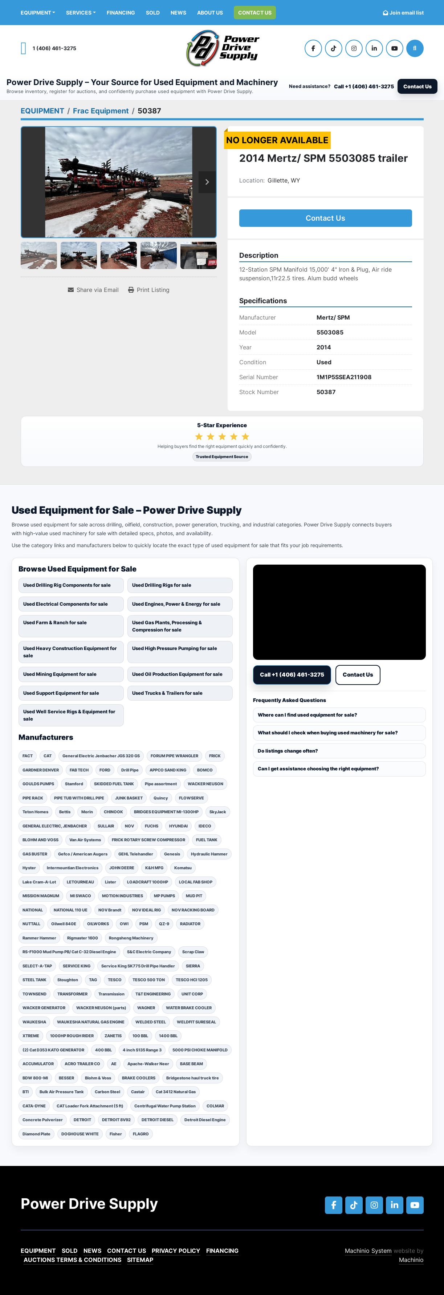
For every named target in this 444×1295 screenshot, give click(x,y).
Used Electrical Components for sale (65, 604)
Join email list (407, 12)
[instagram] (354, 48)
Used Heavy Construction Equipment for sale (70, 651)
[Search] (415, 48)
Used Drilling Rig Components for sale (67, 585)
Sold (153, 12)
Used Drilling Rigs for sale (161, 585)
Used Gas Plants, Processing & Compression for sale (167, 626)
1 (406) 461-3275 (54, 48)
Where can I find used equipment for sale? (307, 715)
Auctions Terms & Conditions (72, 1259)
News (178, 12)
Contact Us (255, 12)
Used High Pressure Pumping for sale (174, 648)
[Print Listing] (148, 290)
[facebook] (313, 48)
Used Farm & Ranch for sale (55, 622)
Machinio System (368, 1250)
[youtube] (394, 48)
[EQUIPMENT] (42, 111)
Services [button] (78, 12)
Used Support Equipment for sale (61, 693)
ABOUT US (210, 12)
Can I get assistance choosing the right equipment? (318, 768)
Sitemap (140, 1259)
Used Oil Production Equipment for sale (177, 674)
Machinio (411, 1259)
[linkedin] (374, 48)
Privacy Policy (176, 1250)
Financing (121, 12)
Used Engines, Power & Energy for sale (176, 604)
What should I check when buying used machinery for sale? (328, 732)
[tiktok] (333, 48)
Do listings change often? (288, 751)
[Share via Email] (93, 290)
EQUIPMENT (36, 12)
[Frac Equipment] (101, 111)
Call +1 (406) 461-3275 (364, 86)
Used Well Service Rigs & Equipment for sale (69, 715)
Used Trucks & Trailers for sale (167, 693)
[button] (38, 12)
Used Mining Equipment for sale (60, 674)
